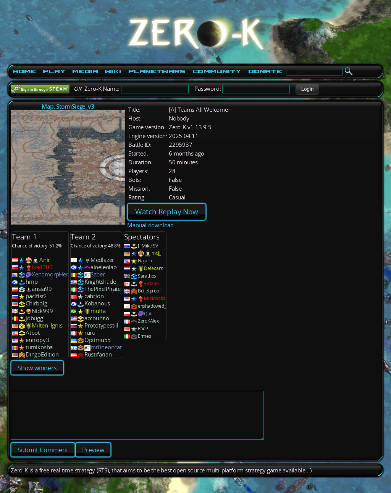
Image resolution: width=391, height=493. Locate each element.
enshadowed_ (152, 306)
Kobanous (97, 303)
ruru (89, 332)
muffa (98, 311)
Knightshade (100, 281)
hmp (31, 281)
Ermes (144, 336)
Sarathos (147, 276)
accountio (96, 318)
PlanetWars (157, 71)
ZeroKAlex (148, 321)
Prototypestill (101, 325)
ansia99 (42, 288)
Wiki (113, 71)
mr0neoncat (106, 347)
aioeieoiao (103, 267)
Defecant (153, 268)
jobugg (34, 318)
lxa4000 (42, 267)
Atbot (33, 332)
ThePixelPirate (102, 288)
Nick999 (42, 311)
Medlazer (102, 259)
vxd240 (151, 283)
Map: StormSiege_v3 (68, 106)
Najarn (145, 260)
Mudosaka (154, 298)
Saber (97, 274)
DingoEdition (42, 354)
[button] (307, 89)
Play (54, 71)
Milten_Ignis (47, 325)
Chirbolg (36, 303)
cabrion (94, 296)
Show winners (37, 368)
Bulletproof (149, 290)
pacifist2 (36, 296)
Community (216, 71)
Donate (265, 71)
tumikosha (39, 347)
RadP (143, 328)
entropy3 (37, 340)
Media (85, 71)
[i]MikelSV (148, 245)
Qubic (150, 313)
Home (24, 71)
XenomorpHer (50, 274)
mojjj (157, 253)
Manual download (150, 225)
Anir (44, 259)
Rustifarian (98, 354)
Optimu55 (97, 340)
